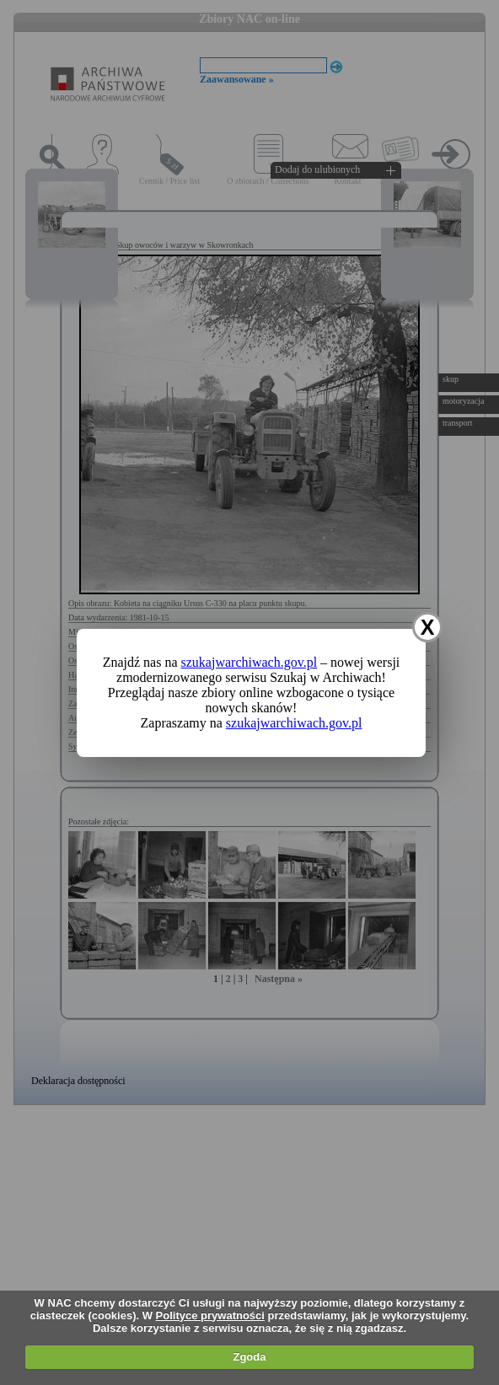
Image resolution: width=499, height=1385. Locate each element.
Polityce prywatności (210, 1315)
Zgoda (249, 1356)
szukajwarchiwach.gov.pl (249, 662)
